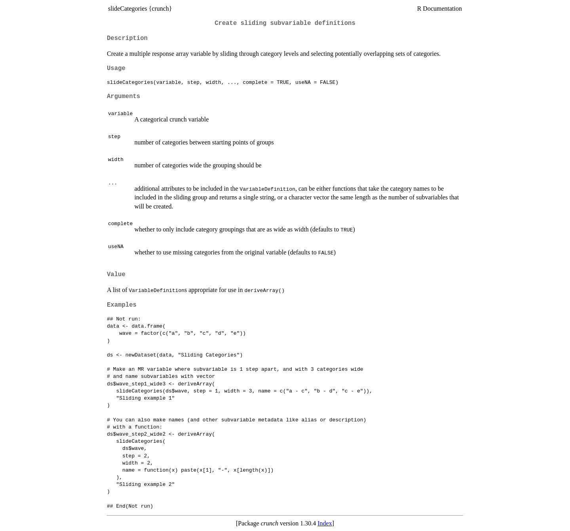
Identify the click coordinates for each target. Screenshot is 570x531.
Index (324, 523)
